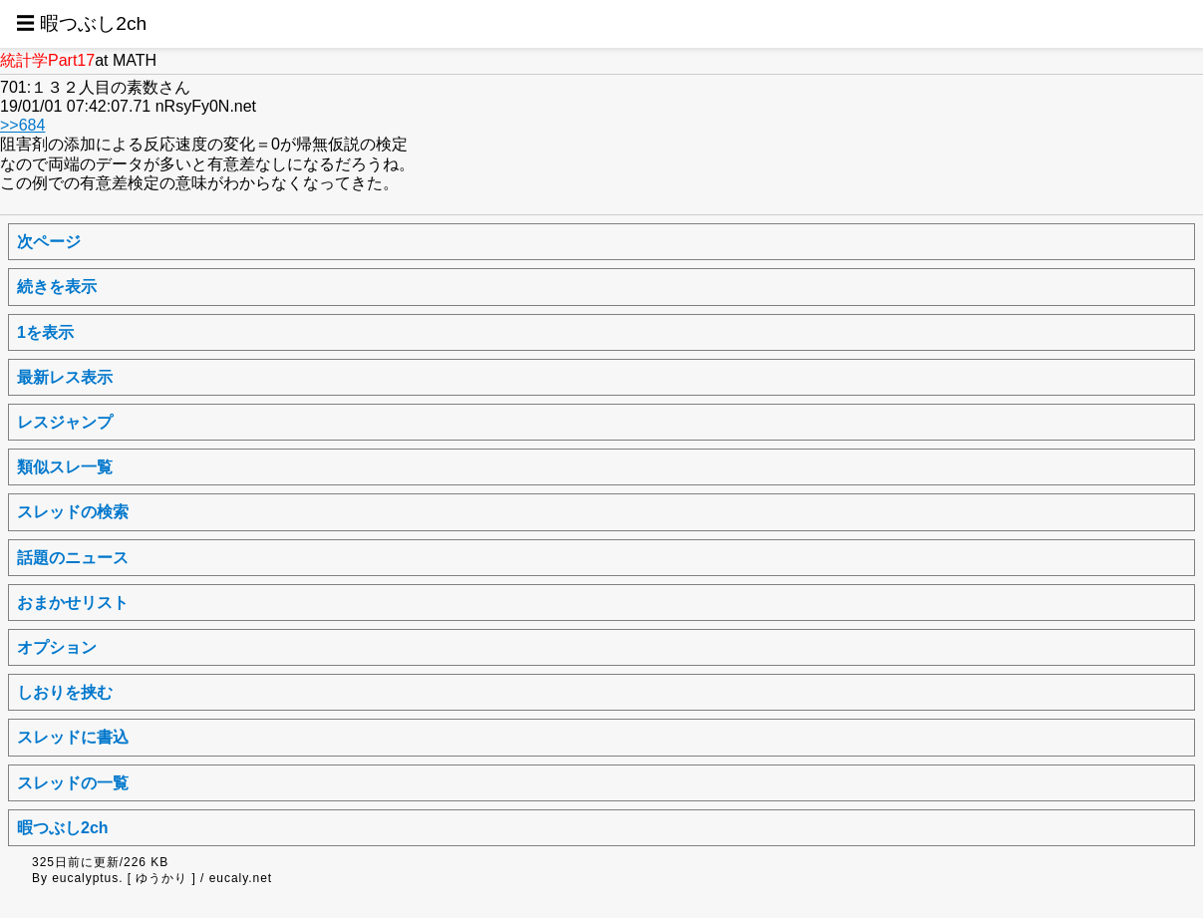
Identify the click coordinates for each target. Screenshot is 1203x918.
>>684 (22, 125)
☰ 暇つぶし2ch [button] (81, 23)
